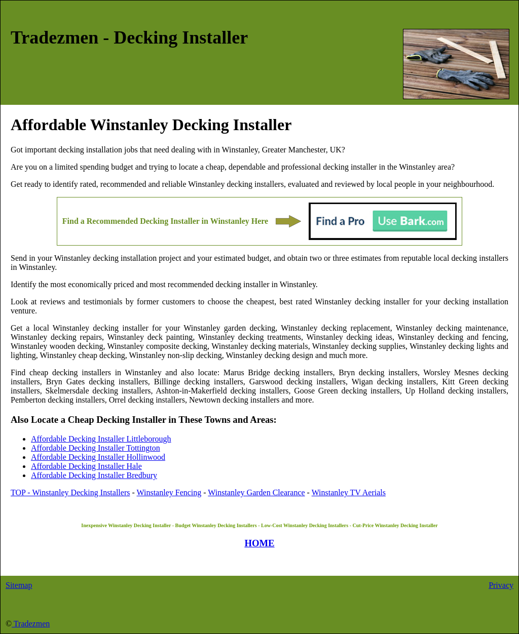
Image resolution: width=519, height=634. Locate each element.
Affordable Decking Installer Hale (86, 466)
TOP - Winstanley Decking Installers (70, 492)
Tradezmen (31, 623)
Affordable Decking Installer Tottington (95, 448)
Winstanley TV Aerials (349, 492)
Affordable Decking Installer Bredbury (94, 475)
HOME (259, 543)
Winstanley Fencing (169, 492)
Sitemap (19, 585)
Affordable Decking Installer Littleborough (101, 438)
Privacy (501, 585)
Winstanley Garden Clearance (256, 492)
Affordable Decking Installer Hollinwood (98, 457)
